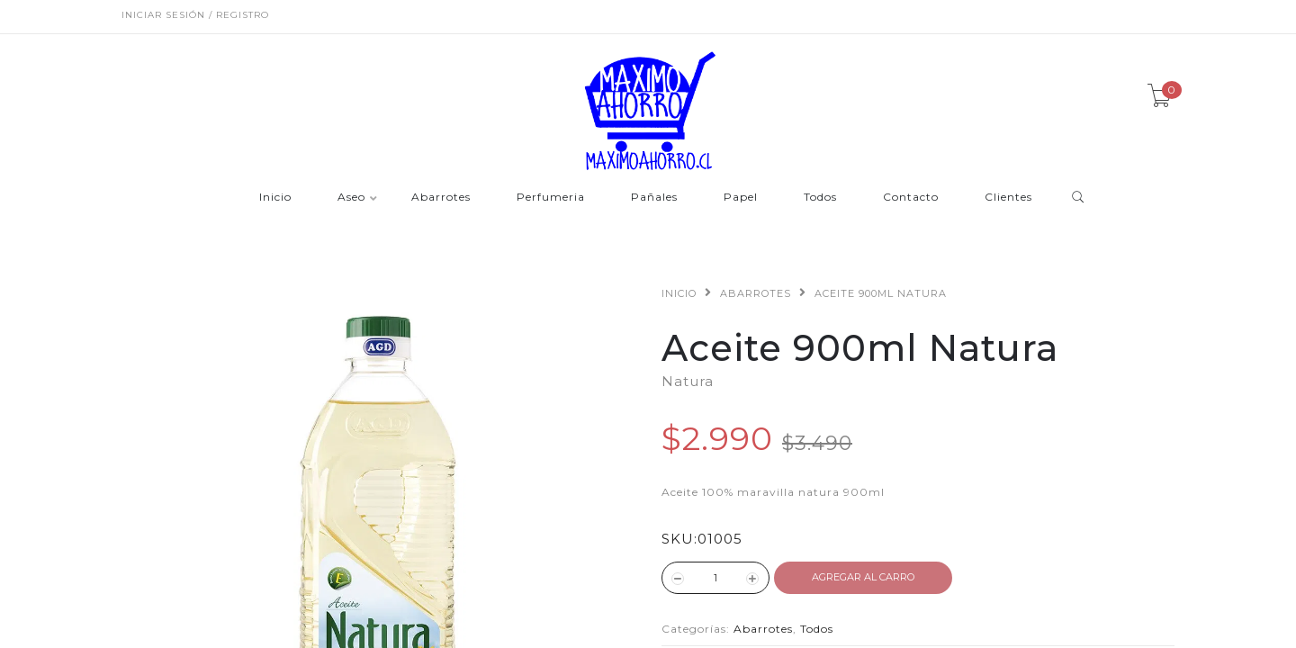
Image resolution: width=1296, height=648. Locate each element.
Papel (741, 197)
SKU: (680, 538)
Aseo (351, 197)
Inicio (275, 197)
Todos (820, 197)
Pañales (654, 197)
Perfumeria (551, 197)
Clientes (1008, 197)
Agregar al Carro (863, 577)
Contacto (911, 197)
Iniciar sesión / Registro (195, 15)
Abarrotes (441, 197)
